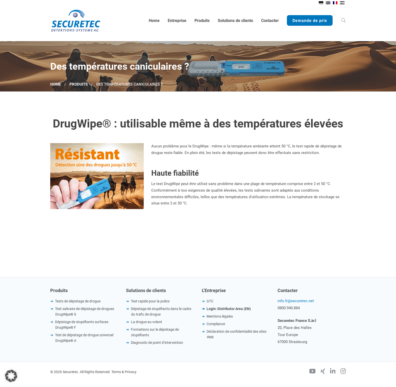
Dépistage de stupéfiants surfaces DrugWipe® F (81, 324)
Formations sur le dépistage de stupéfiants (155, 332)
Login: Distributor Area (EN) (229, 309)
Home (55, 84)
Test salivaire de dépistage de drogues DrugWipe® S (84, 311)
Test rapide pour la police (150, 301)
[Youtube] (312, 372)
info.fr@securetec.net (296, 301)
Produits (78, 84)
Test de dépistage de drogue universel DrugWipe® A (84, 338)
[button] (11, 376)
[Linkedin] (332, 372)
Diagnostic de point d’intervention (157, 343)
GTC (210, 301)
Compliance (216, 324)
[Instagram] (343, 372)
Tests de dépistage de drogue (78, 301)
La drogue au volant (146, 322)
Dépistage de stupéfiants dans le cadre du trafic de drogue (161, 311)
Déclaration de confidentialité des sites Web (236, 334)
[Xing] (322, 372)
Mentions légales (220, 316)
